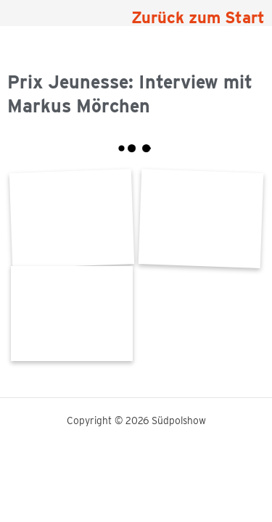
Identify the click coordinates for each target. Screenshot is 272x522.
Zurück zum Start (198, 17)
